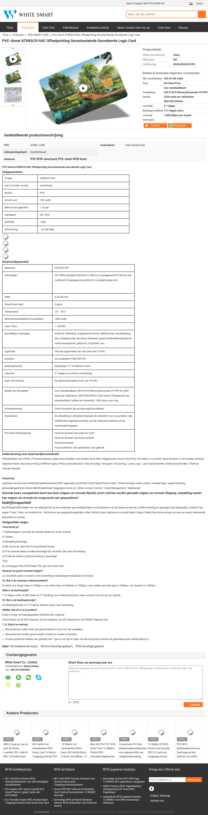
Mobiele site (157, 800)
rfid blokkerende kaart (23, 646)
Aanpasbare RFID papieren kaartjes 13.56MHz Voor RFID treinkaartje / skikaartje (122, 799)
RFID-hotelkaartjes (18, 769)
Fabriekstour (71, 27)
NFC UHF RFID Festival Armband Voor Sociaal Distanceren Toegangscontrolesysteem (74, 781)
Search (202, 14)
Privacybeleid (41, 812)
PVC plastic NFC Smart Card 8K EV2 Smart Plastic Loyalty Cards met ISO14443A (24, 792)
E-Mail (154, 795)
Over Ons (49, 27)
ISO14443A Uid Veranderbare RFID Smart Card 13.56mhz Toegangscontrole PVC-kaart (45, 752)
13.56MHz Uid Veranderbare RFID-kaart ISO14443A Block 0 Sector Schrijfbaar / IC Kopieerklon (74, 752)
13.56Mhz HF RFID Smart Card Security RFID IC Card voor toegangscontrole (159, 750)
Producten (27, 27)
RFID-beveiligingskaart (90, 646)
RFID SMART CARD (38, 35)
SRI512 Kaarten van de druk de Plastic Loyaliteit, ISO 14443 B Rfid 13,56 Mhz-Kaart (15, 750)
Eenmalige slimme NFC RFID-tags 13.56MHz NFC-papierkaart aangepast (124, 780)
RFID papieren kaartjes (119, 769)
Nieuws (183, 27)
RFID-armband (64, 769)
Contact (155, 125)
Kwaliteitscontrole (98, 27)
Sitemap (165, 795)
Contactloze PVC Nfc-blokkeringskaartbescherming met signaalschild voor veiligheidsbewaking (133, 750)
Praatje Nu (180, 125)
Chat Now (164, 27)
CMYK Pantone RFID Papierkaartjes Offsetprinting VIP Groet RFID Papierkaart (122, 789)
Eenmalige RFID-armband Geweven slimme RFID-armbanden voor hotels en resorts (75, 802)
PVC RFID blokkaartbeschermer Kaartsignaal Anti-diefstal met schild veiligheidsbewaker (188, 752)
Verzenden (193, 779)
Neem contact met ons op (133, 27)
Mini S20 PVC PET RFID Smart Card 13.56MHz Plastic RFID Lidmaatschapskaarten (103, 750)
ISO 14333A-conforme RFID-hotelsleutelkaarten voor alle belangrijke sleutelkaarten (26, 781)
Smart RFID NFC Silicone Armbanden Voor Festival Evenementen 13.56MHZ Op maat (75, 792)
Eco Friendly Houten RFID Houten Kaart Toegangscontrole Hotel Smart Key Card (27, 801)
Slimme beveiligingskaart (56, 646)
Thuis (9, 27)
